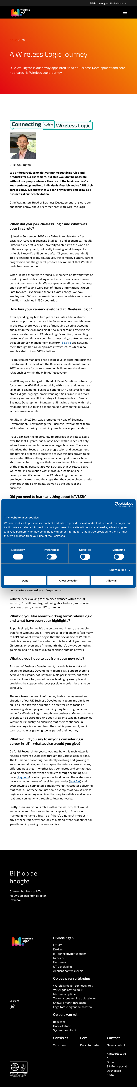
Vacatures (59, 1045)
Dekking (58, 949)
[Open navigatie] (125, 12)
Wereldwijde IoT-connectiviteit (73, 985)
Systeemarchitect (64, 1030)
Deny (25, 580)
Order (110, 1062)
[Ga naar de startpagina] (22, 941)
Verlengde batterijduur (67, 989)
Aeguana (23, 777)
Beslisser (59, 1021)
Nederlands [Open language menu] (118, 3)
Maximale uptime (64, 994)
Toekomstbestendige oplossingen (75, 998)
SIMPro (66, 342)
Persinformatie (89, 1045)
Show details (118, 569)
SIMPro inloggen (99, 3)
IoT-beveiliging (62, 966)
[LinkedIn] (12, 1006)
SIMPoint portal (117, 1066)
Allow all (111, 580)
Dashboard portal (114, 1072)
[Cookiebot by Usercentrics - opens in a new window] (117, 504)
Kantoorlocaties (116, 1055)
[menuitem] (99, 3)
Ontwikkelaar (61, 1026)
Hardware (59, 962)
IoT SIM (57, 945)
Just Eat (75, 781)
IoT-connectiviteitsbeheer (69, 953)
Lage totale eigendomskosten (72, 1006)
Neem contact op (116, 1047)
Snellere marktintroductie (70, 1002)
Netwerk (58, 958)
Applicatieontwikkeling (68, 970)
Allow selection (68, 580)
